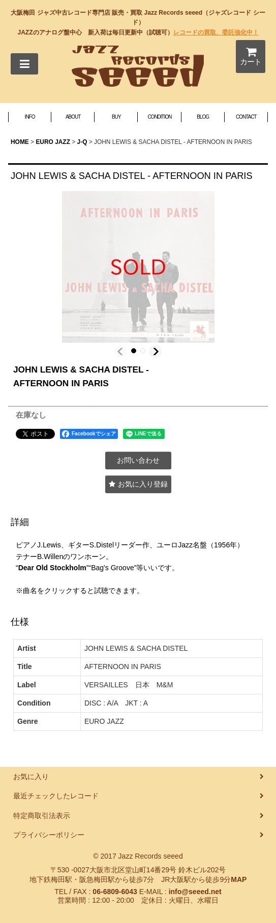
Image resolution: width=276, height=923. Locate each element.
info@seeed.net (195, 892)
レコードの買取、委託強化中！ (216, 32)
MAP (239, 879)
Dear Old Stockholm (52, 568)
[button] (24, 64)
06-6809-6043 (115, 892)
